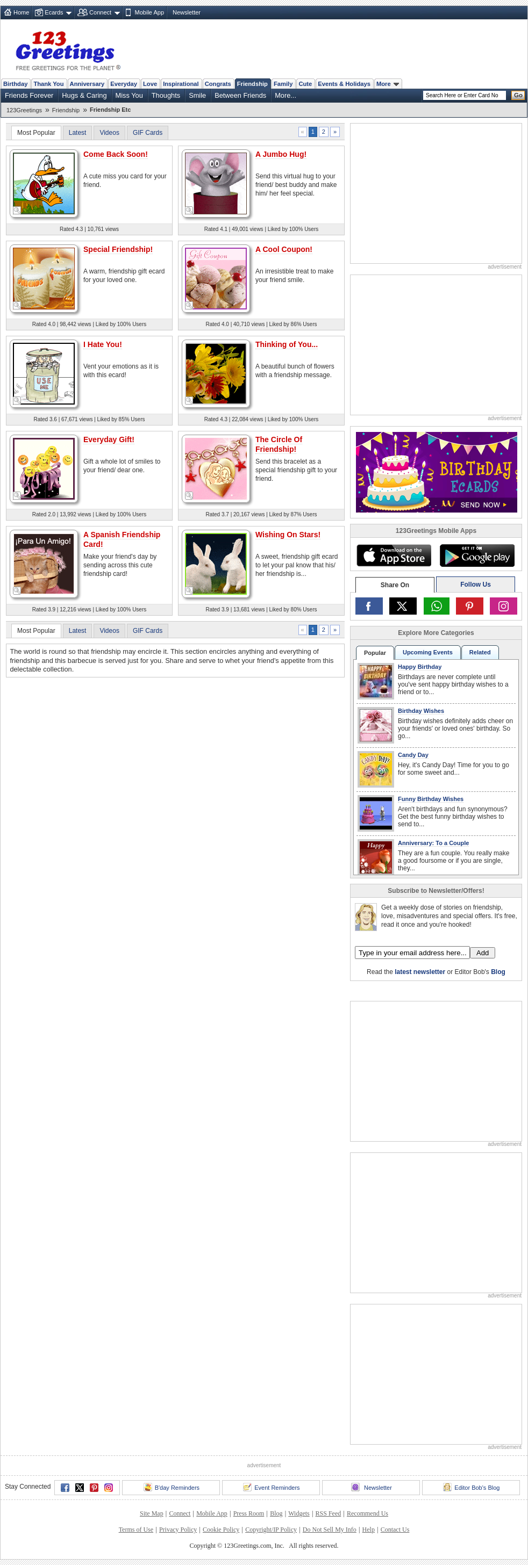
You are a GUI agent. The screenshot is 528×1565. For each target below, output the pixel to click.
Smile (197, 95)
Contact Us (395, 1529)
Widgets (299, 1513)
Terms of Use (136, 1529)
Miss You (129, 95)
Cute (305, 84)
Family (283, 84)
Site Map (151, 1513)
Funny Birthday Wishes (430, 799)
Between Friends (240, 95)
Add (482, 953)
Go (518, 95)
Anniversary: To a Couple (433, 843)
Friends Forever (29, 95)
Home (21, 12)
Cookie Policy (221, 1529)
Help (368, 1529)
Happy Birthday (419, 666)
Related (480, 652)
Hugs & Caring (84, 95)
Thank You (48, 84)
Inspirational (181, 84)
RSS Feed (328, 1513)
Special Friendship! (118, 249)
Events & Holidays (344, 84)
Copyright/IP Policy (271, 1529)
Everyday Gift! (108, 439)
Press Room (249, 1513)
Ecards (54, 12)
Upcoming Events (428, 652)
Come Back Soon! (115, 154)
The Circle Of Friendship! (278, 444)
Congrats (218, 84)
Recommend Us (367, 1513)
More (387, 84)
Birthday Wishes (421, 711)
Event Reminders (271, 1487)
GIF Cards (147, 132)
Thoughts (166, 95)
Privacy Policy (178, 1529)
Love (150, 84)
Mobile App (149, 12)
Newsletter (187, 12)
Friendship (252, 84)
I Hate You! (102, 344)
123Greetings (24, 110)
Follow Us (475, 584)
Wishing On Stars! (287, 534)
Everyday (123, 84)
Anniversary (87, 84)
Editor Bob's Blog (471, 1487)
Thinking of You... (286, 344)
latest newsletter (420, 972)
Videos (109, 132)
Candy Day (413, 755)
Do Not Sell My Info (329, 1529)
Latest (78, 132)
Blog (498, 972)
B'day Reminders (171, 1487)
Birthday (15, 84)
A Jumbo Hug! (280, 154)
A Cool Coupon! (283, 249)
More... (285, 95)
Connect (100, 12)
